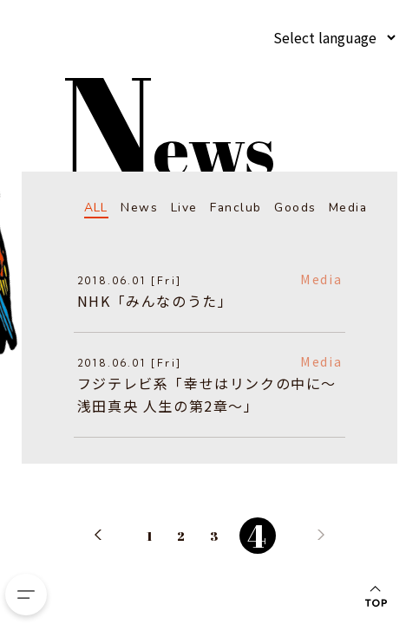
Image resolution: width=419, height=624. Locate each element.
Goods (295, 207)
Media (347, 207)
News (139, 207)
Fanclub (235, 207)
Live (183, 207)
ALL (95, 207)
